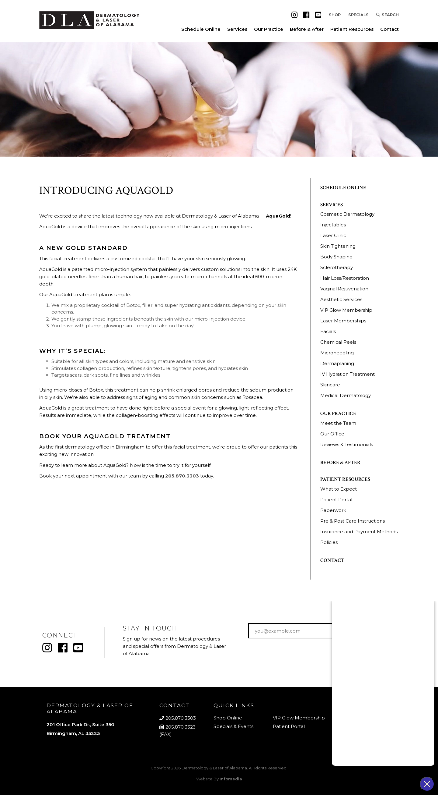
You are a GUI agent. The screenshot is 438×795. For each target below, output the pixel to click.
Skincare (330, 385)
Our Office (332, 434)
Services (237, 29)
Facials (328, 331)
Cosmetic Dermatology (347, 214)
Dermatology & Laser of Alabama (214, 767)
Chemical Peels (338, 342)
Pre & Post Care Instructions (352, 521)
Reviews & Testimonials (346, 444)
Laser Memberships (343, 321)
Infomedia (231, 778)
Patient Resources (352, 29)
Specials (358, 14)
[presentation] (294, 655)
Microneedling (337, 353)
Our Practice (268, 29)
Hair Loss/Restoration (344, 278)
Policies (329, 542)
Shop (335, 14)
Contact (389, 29)
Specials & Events (233, 726)
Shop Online (228, 718)
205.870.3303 (182, 476)
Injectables (333, 225)
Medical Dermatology (345, 395)
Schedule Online (201, 29)
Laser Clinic (333, 235)
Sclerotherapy (336, 267)
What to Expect (338, 489)
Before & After (307, 29)
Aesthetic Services (341, 299)
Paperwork (333, 510)
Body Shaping (336, 257)
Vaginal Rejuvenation (344, 289)
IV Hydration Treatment (347, 374)
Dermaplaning (337, 363)
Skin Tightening (338, 246)
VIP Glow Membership (346, 310)
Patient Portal (336, 499)
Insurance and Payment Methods (359, 531)
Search (387, 14)
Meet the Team (338, 423)
